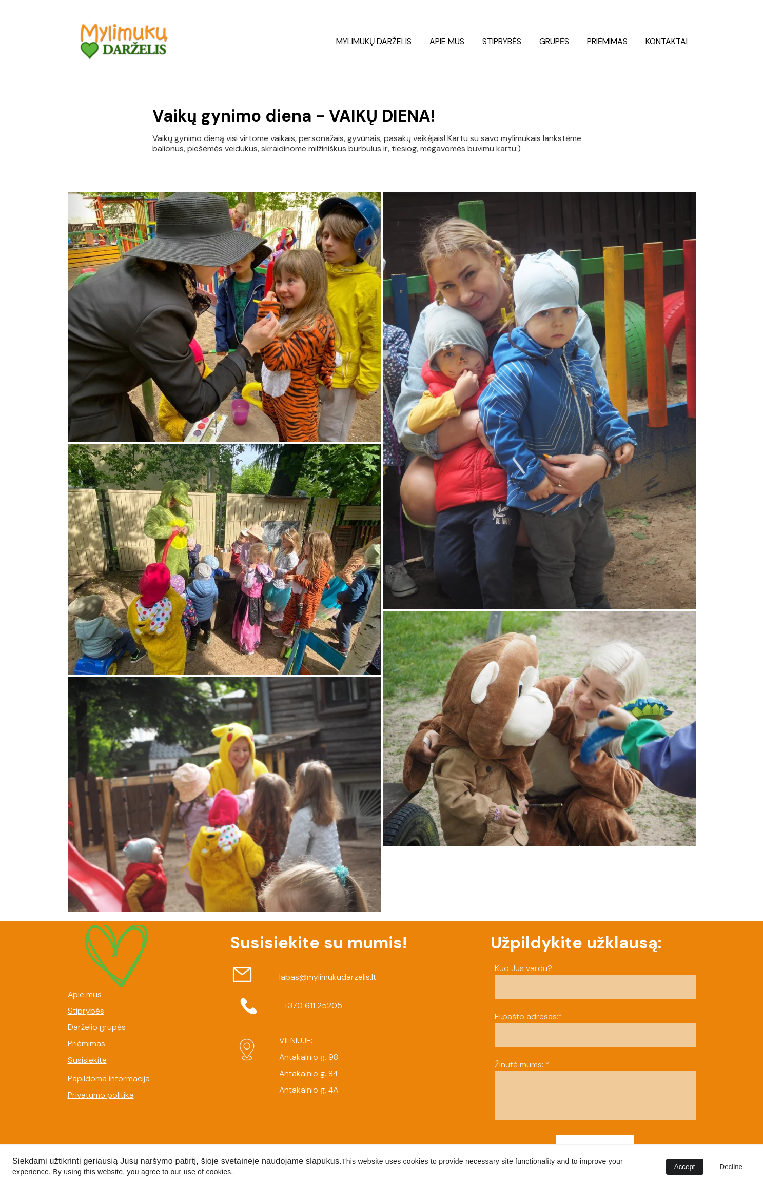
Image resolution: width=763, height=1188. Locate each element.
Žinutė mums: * (522, 1064)
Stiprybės (86, 1010)
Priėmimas (86, 1043)
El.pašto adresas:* (528, 1016)
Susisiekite (87, 1060)
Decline (731, 1167)
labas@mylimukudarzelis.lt (327, 977)
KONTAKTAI (666, 41)
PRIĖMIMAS (607, 41)
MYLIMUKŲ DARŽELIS (374, 41)
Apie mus (85, 994)
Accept (684, 1167)
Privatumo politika (101, 1095)
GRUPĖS (554, 41)
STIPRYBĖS (501, 41)
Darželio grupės (97, 1027)
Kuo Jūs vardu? (523, 968)
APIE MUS (446, 41)
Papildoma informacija (109, 1078)
